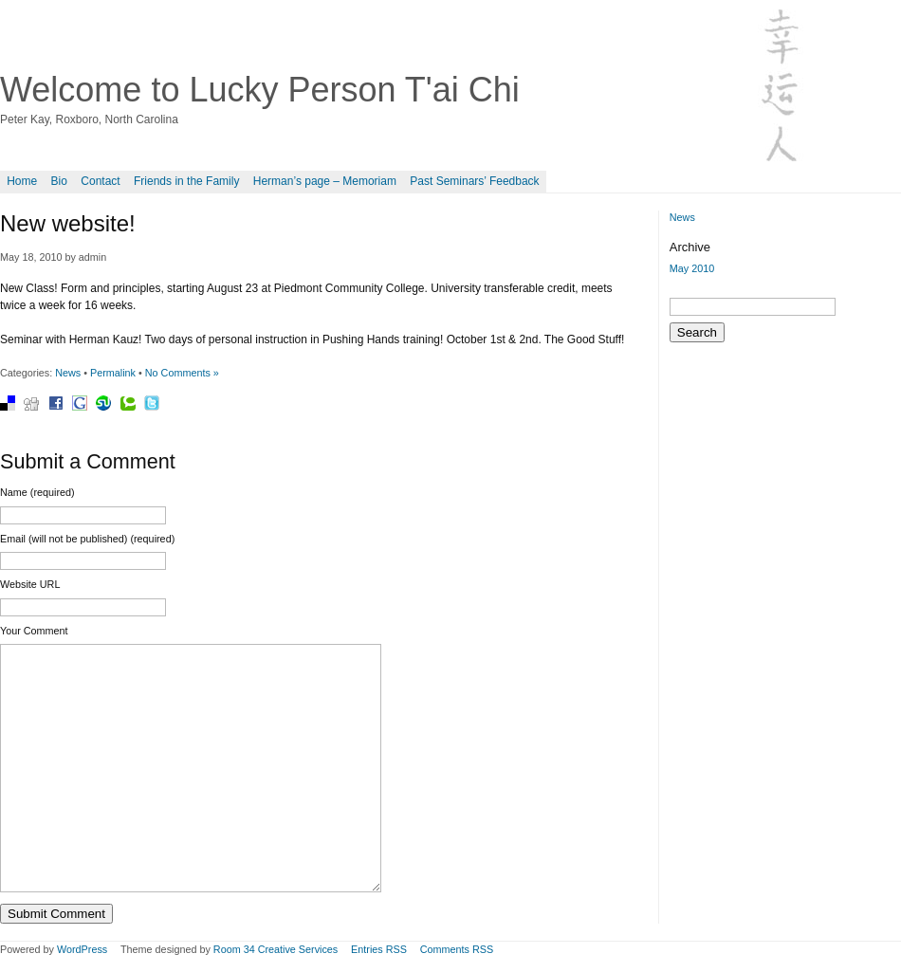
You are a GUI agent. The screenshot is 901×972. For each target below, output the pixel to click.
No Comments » (182, 372)
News (68, 372)
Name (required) (37, 492)
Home (22, 181)
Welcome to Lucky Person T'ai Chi (260, 89)
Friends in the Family (186, 181)
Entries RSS (379, 949)
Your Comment (34, 630)
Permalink (113, 372)
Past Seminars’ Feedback (474, 181)
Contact (100, 181)
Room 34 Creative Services (275, 949)
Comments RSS (456, 949)
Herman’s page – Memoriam (324, 181)
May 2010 (692, 268)
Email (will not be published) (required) (87, 538)
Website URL (30, 584)
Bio (59, 181)
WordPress (82, 949)
